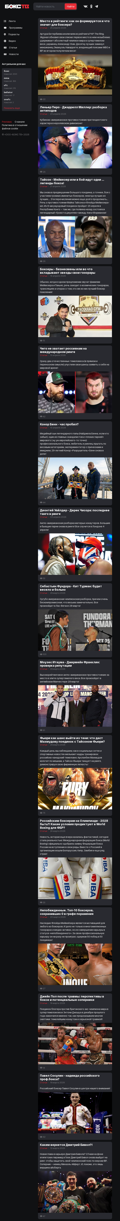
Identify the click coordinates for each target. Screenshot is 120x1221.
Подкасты (11, 34)
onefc (17, 101)
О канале (20, 121)
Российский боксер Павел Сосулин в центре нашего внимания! (75, 1088)
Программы (13, 27)
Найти (70, 6)
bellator (17, 94)
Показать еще (12, 108)
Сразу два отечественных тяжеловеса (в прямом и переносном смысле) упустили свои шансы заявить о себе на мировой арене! (74, 364)
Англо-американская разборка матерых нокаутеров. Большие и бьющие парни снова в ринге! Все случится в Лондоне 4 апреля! (75, 526)
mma (17, 79)
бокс (17, 72)
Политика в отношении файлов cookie (14, 127)
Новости (11, 54)
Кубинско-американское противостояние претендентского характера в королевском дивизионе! (73, 121)
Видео (10, 41)
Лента (10, 21)
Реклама (7, 121)
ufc (17, 87)
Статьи (10, 47)
